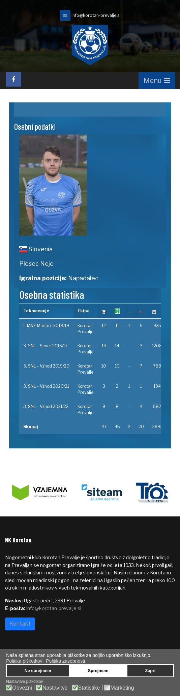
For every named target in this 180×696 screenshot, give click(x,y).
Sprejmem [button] (98, 670)
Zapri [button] (150, 670)
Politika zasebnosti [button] (65, 661)
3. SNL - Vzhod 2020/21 (46, 386)
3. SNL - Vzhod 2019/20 (46, 366)
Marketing (122, 688)
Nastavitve (55, 688)
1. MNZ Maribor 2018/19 (46, 325)
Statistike (89, 688)
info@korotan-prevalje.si (96, 15)
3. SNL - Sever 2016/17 (45, 345)
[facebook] (13, 79)
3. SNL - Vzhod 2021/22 (45, 406)
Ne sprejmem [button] (38, 670)
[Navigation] (157, 80)
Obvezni (22, 688)
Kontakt (20, 624)
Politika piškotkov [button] (24, 661)
